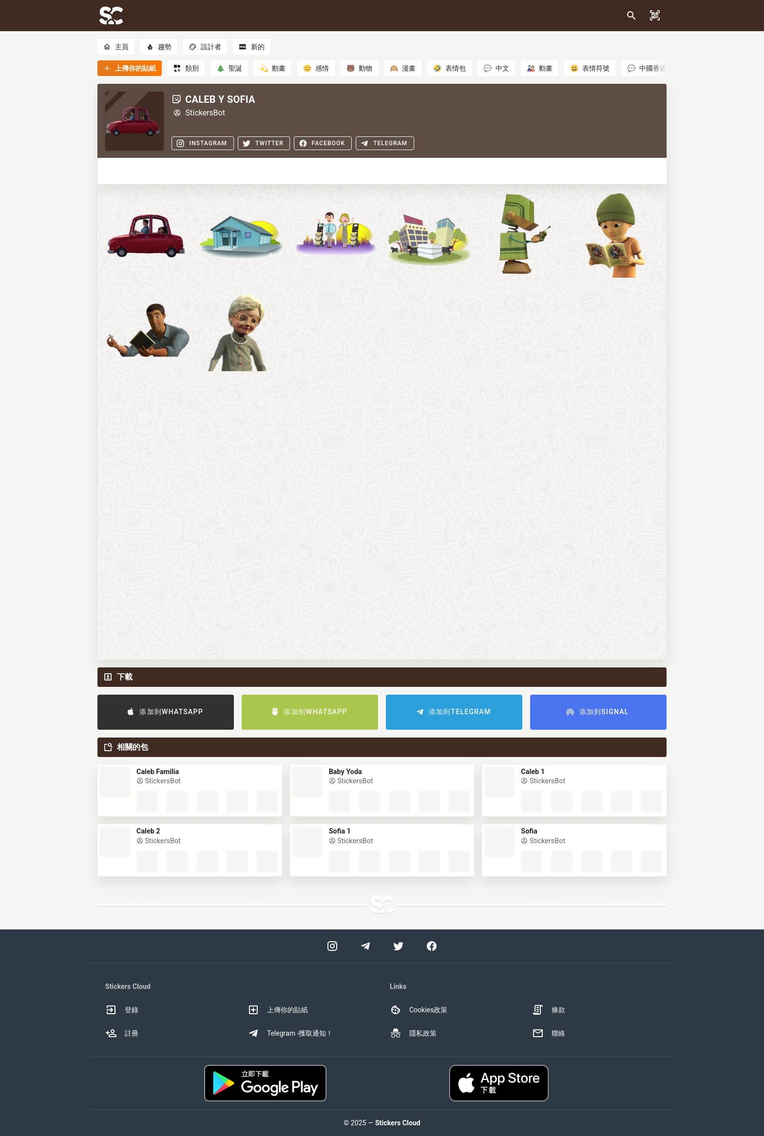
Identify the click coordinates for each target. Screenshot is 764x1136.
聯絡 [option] (548, 1033)
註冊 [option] (121, 1033)
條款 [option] (548, 1010)
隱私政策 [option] (413, 1033)
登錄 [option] (121, 1010)
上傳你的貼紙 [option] (278, 1010)
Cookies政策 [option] (418, 1010)
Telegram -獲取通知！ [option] (290, 1033)
